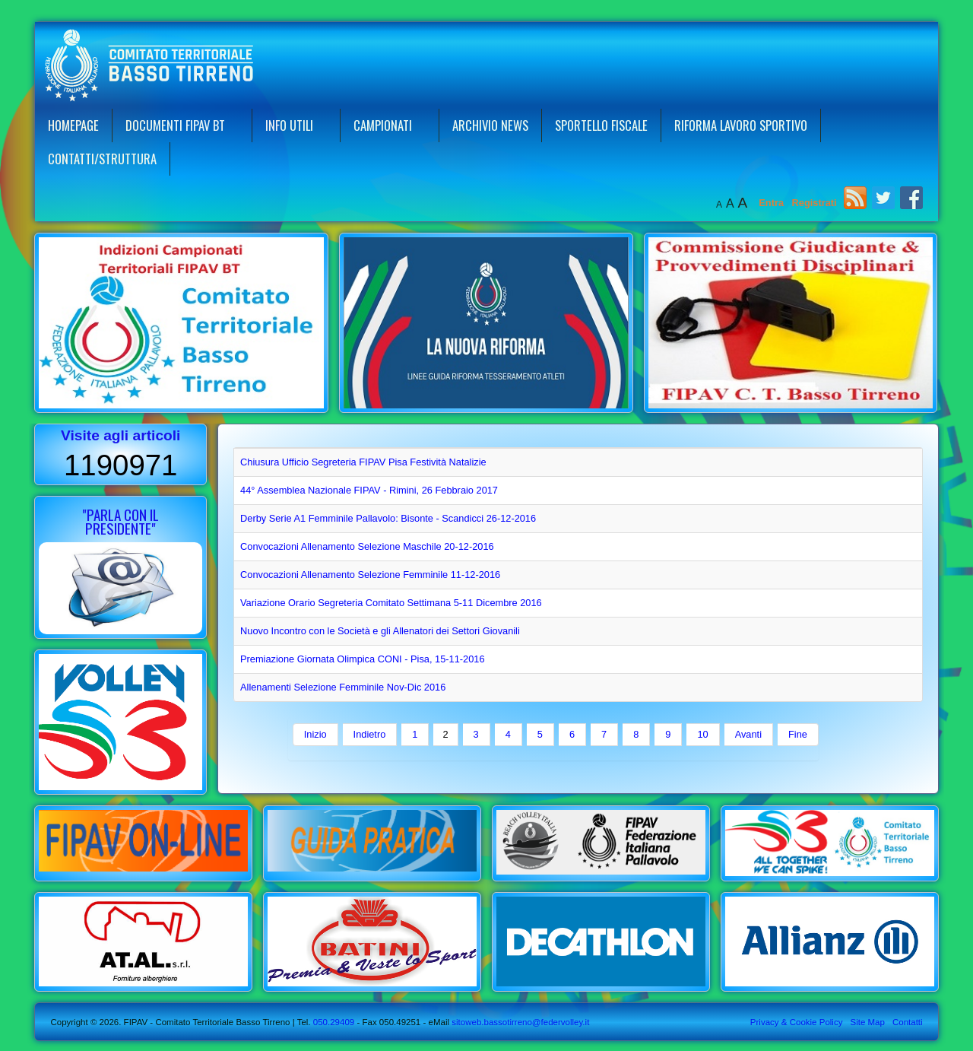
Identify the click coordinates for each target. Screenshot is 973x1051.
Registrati (814, 202)
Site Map (867, 1022)
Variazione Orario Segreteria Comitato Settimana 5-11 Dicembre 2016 (391, 602)
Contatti (907, 1022)
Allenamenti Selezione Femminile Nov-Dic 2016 (342, 687)
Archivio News (490, 125)
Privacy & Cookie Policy (796, 1022)
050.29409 (333, 1022)
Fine (797, 734)
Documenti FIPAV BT (175, 125)
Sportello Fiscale (601, 125)
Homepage (73, 125)
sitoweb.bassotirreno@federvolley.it (520, 1022)
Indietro (369, 734)
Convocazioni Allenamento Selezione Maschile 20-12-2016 (367, 546)
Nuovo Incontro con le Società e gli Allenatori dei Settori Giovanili (380, 631)
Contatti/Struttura (102, 158)
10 (702, 734)
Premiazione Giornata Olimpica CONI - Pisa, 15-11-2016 (362, 659)
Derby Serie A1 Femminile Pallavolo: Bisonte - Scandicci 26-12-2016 (388, 518)
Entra (772, 202)
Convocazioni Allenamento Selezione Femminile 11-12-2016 (370, 574)
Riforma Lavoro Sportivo (740, 125)
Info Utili (289, 125)
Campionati (382, 125)
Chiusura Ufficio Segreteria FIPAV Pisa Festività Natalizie (363, 462)
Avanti (748, 734)
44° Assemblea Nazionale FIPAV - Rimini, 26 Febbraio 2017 (369, 490)
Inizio (315, 734)
